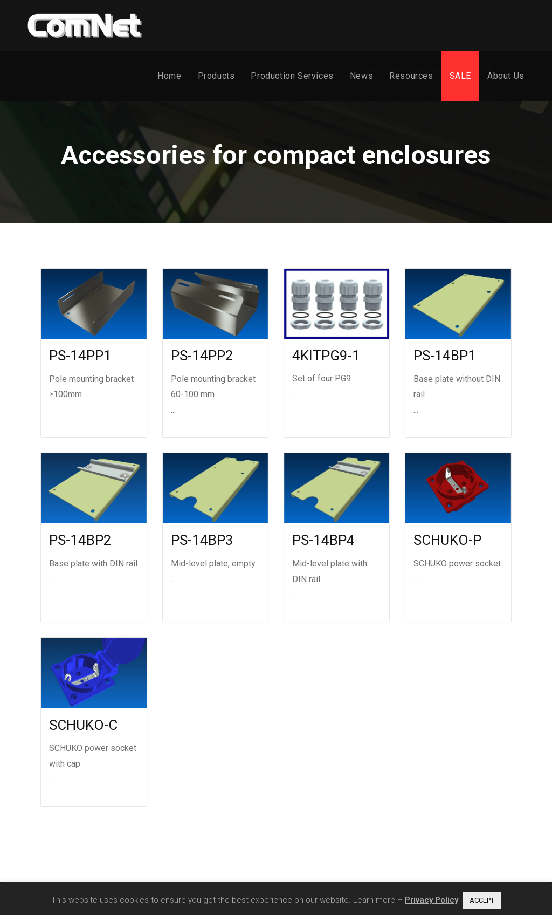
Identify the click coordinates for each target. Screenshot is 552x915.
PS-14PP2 (202, 355)
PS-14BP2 (80, 540)
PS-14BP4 (323, 540)
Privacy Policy (431, 900)
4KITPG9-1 (326, 355)
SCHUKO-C (83, 725)
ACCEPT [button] (482, 900)
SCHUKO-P (447, 540)
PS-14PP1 (80, 355)
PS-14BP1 (444, 355)
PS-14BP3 (202, 540)
